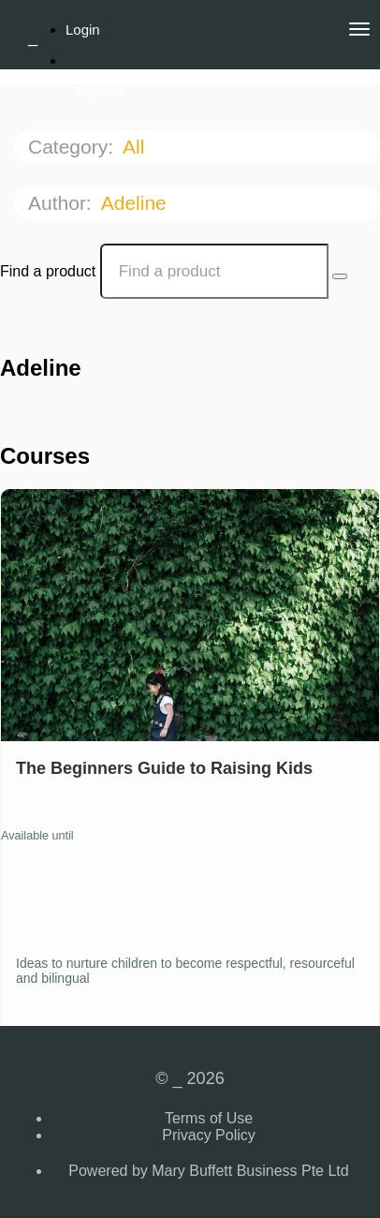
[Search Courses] (339, 276)
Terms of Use (209, 1118)
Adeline (136, 203)
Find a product (47, 271)
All (136, 146)
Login (83, 29)
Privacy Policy (209, 1135)
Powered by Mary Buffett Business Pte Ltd (208, 1171)
